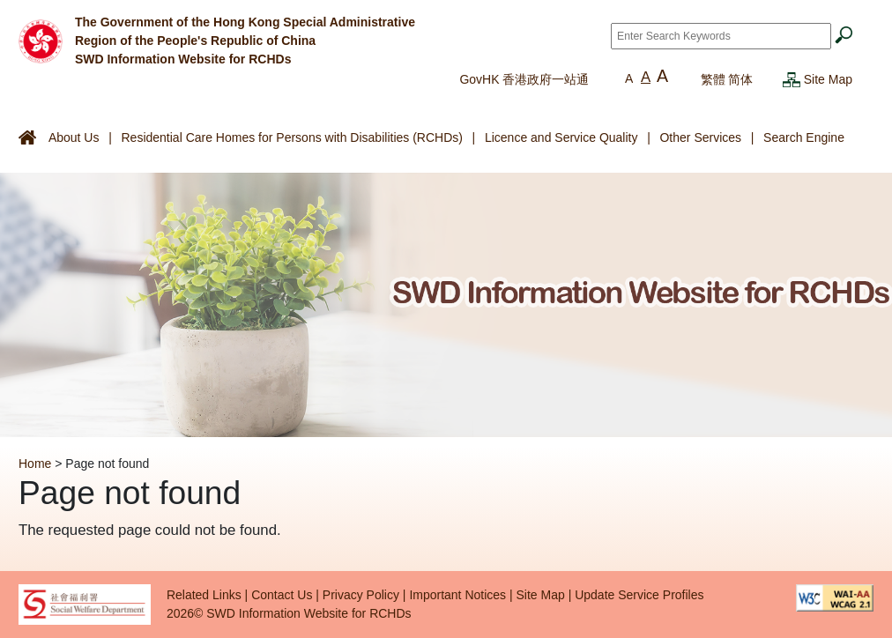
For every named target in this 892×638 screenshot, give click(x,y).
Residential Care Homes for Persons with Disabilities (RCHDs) (291, 137)
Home (35, 463)
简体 (740, 79)
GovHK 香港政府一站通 (524, 79)
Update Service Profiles (639, 595)
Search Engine (803, 137)
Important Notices (457, 595)
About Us (74, 137)
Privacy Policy (361, 595)
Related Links (204, 595)
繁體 (713, 79)
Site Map (828, 79)
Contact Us (281, 595)
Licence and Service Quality (561, 137)
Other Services (700, 137)
